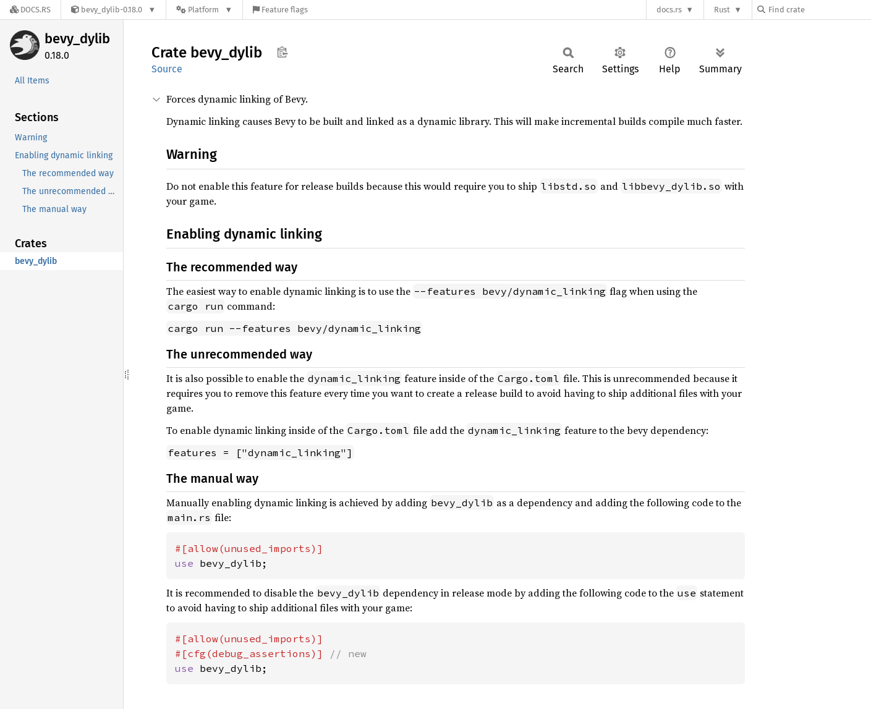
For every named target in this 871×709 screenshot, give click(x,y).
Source (166, 69)
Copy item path (282, 51)
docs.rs (669, 9)
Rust (722, 9)
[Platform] (204, 9)
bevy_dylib (77, 38)
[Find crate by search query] (819, 9)
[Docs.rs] (30, 9)
